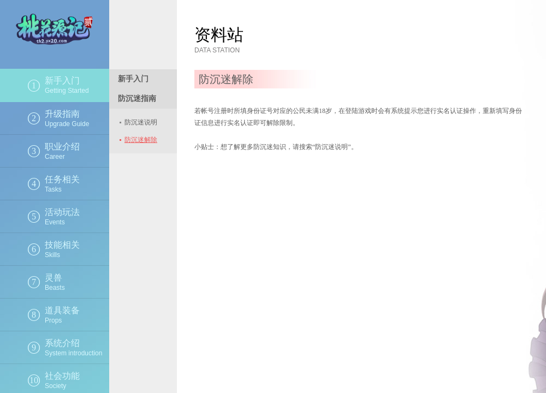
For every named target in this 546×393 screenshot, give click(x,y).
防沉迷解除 (140, 140)
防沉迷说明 (140, 122)
